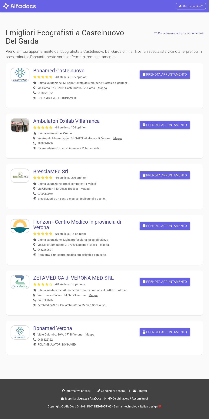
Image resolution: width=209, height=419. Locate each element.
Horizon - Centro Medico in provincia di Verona (77, 224)
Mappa (102, 88)
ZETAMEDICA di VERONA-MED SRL (73, 277)
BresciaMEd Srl (50, 171)
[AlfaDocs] (19, 6)
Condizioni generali (113, 391)
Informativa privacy (78, 391)
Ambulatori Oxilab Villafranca (66, 120)
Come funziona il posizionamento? (178, 33)
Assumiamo (139, 398)
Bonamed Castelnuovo (59, 70)
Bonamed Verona (52, 328)
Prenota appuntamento (165, 74)
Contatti (142, 391)
